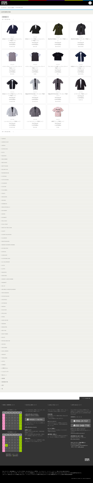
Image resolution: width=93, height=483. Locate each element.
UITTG (3, 361)
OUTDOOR (4, 303)
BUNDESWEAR (5, 172)
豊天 (3, 385)
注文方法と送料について (31, 404)
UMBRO (4, 364)
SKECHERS (4, 347)
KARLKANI (4, 255)
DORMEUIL (4, 203)
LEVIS (3, 265)
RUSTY (3, 337)
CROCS (3, 193)
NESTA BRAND (5, 292)
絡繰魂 (3, 378)
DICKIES (4, 200)
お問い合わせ (81, 446)
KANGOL (4, 251)
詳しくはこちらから (75, 438)
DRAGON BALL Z (6, 207)
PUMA (3, 316)
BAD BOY (4, 155)
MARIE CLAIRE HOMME (7, 279)
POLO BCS (4, 313)
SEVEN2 (4, 344)
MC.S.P (3, 285)
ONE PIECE (4, 299)
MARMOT (4, 282)
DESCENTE (4, 196)
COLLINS (4, 186)
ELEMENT (4, 217)
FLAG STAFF (5, 224)
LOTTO (3, 268)
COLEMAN (4, 183)
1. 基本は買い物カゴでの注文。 (32, 414)
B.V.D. (3, 152)
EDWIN (3, 213)
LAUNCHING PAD (6, 258)
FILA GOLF (4, 220)
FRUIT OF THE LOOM (7, 227)
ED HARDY (4, 210)
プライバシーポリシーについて (78, 433)
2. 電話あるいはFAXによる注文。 (32, 415)
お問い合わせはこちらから (31, 427)
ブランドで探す (11, 7)
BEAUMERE (4, 159)
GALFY (3, 231)
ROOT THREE (5, 333)
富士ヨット (4, 375)
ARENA (3, 145)
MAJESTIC (4, 272)
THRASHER (4, 357)
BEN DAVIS (4, 162)
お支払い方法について (54, 404)
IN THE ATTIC (5, 248)
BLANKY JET (5, 169)
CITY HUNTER (5, 179)
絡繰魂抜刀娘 (5, 381)
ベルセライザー (5, 371)
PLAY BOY (4, 309)
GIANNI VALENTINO (6, 234)
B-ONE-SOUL (5, 148)
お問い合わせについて (77, 404)
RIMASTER (4, 327)
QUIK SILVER (5, 320)
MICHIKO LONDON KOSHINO (9, 289)
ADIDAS (4, 138)
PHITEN (3, 306)
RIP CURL (4, 330)
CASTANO (4, 176)
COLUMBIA (4, 190)
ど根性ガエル (5, 368)
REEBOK (4, 323)
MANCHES (4, 275)
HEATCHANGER (5, 241)
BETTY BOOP (5, 166)
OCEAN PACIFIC (5, 296)
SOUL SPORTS (5, 351)
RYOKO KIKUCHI (6, 340)
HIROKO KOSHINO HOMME (8, 244)
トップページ (3, 7)
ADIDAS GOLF (5, 142)
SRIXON (4, 354)
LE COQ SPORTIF (6, 261)
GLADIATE (4, 238)
